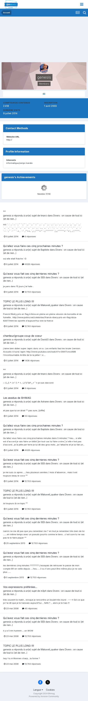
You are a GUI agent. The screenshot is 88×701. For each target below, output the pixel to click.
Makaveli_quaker (49, 305)
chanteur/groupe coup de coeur (22, 335)
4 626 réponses (31, 264)
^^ (4, 211)
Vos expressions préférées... (20, 587)
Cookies (50, 689)
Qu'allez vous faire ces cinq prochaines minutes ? (33, 246)
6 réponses (29, 236)
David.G (45, 339)
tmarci (44, 215)
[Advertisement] (39, 40)
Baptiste (45, 249)
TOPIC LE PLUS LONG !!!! (18, 301)
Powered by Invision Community (44, 696)
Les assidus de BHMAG (17, 397)
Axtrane (45, 401)
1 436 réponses (30, 360)
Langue (38, 689)
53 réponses (29, 416)
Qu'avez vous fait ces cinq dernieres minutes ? (31, 273)
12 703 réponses (31, 292)
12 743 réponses (31, 326)
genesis (7, 215)
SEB (43, 277)
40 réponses (29, 608)
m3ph (43, 590)
